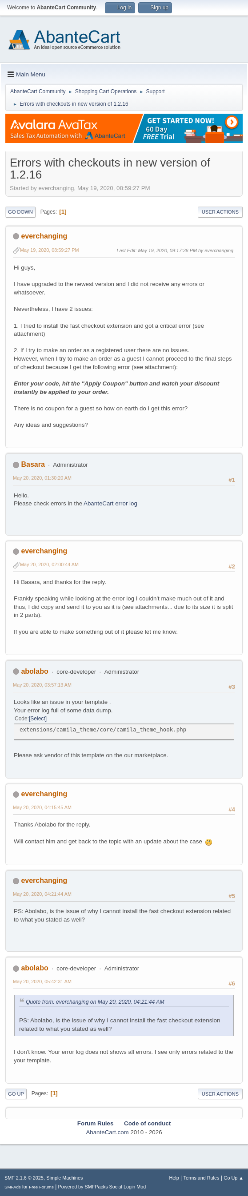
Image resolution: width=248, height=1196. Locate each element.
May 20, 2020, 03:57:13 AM (42, 684)
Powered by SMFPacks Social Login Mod (102, 1186)
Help (174, 1177)
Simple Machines (64, 1177)
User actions (220, 212)
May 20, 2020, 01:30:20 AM (42, 478)
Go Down (20, 212)
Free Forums (41, 1186)
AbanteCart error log (110, 503)
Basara (32, 464)
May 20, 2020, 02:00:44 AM (49, 564)
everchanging (44, 236)
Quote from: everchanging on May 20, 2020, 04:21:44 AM (95, 1002)
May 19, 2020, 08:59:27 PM (49, 250)
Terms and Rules (202, 1177)
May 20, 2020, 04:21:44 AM (42, 894)
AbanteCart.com (107, 1132)
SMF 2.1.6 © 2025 (24, 1177)
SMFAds (12, 1186)
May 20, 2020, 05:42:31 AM (42, 981)
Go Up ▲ (234, 1177)
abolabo (34, 671)
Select (37, 718)
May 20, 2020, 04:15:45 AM (42, 807)
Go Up (16, 1094)
